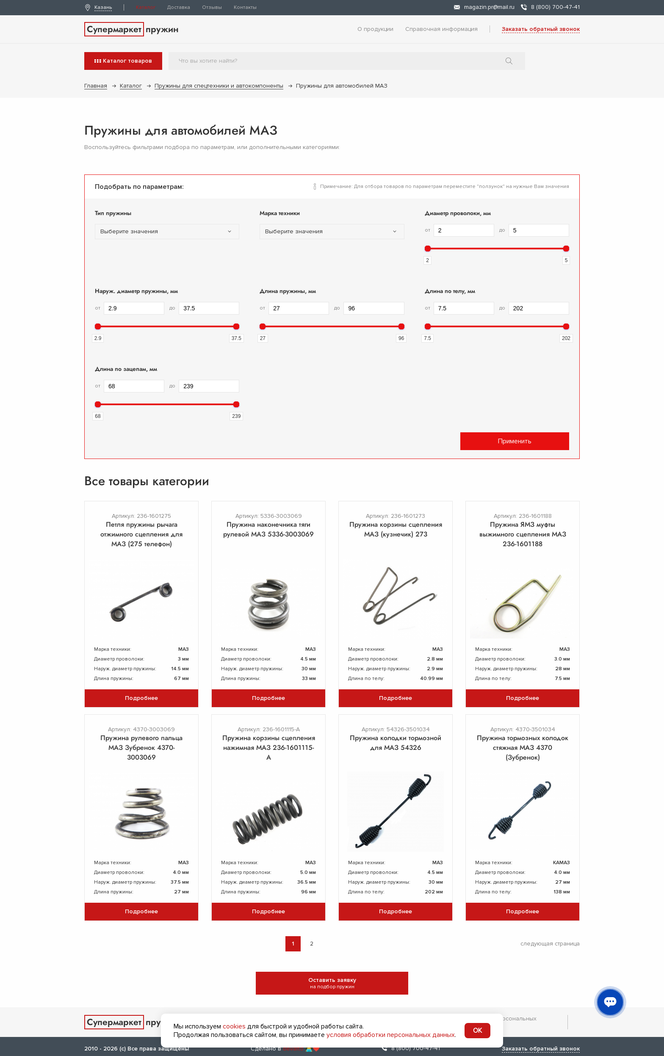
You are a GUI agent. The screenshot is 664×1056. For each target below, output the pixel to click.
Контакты (245, 7)
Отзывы (212, 7)
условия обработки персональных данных (390, 1035)
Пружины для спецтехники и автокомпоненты (219, 85)
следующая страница (550, 943)
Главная (95, 85)
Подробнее (141, 698)
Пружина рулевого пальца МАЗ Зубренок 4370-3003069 (141, 747)
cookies (234, 1026)
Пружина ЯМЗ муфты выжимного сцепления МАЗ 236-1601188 (522, 534)
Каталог (145, 7)
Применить (514, 441)
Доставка (178, 7)
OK (477, 1030)
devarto (293, 1048)
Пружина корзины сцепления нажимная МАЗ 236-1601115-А (268, 747)
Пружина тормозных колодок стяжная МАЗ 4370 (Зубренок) (522, 747)
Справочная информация (441, 29)
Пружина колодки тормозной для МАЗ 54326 (395, 742)
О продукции (375, 29)
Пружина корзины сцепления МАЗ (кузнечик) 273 (395, 529)
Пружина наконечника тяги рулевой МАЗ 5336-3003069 (268, 529)
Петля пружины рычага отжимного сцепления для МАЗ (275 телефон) (141, 534)
